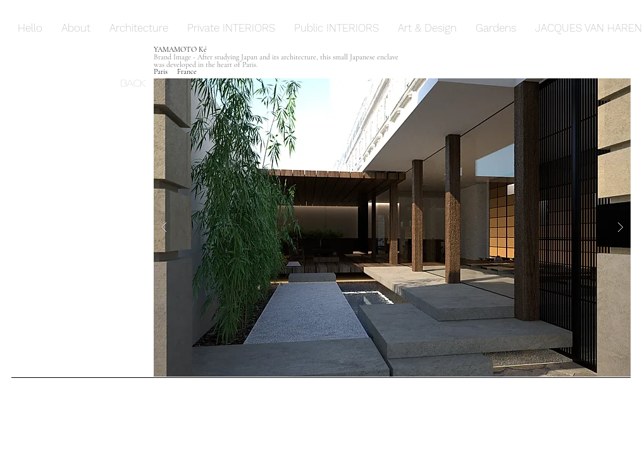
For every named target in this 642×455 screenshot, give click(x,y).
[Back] (137, 82)
